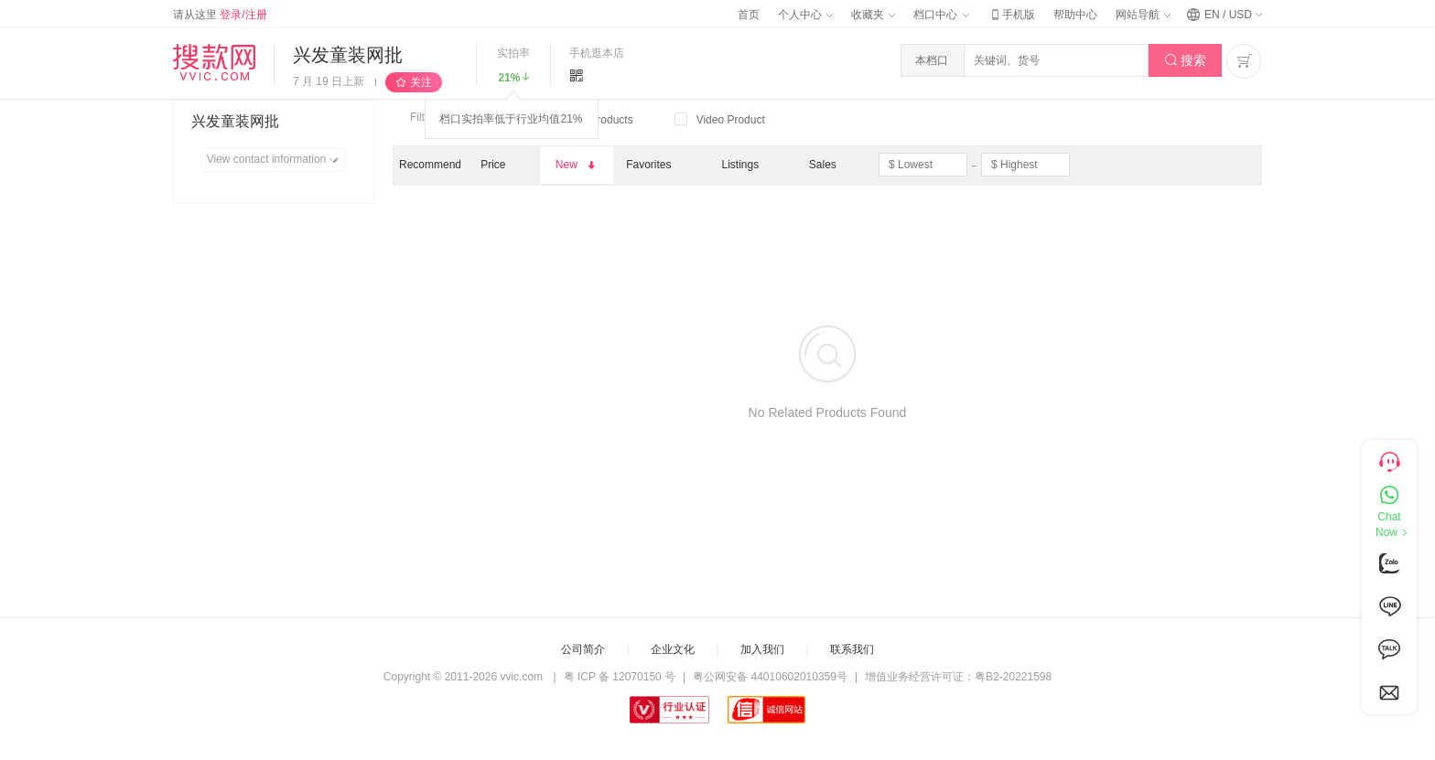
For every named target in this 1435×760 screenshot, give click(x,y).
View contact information (276, 160)
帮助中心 (1075, 14)
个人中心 (805, 14)
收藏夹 (873, 14)
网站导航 (1143, 14)
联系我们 (852, 649)
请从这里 (220, 14)
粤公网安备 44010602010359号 (770, 676)
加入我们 (762, 649)
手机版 (1011, 14)
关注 (421, 82)
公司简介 (583, 649)
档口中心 (940, 14)
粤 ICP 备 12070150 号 (620, 676)
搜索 (1185, 60)
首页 (749, 14)
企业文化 (673, 649)
